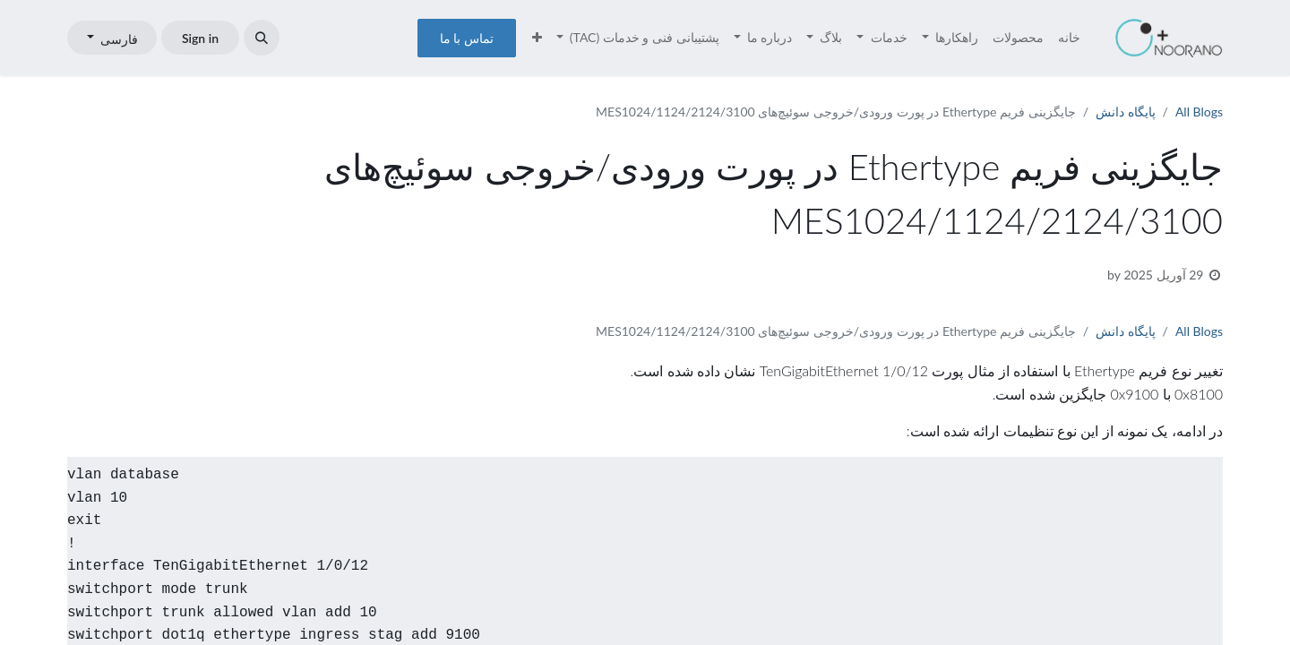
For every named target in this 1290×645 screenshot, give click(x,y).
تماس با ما (467, 38)
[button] (262, 38)
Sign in (200, 38)
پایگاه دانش (1126, 111)
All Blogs (1199, 111)
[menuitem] (1069, 38)
